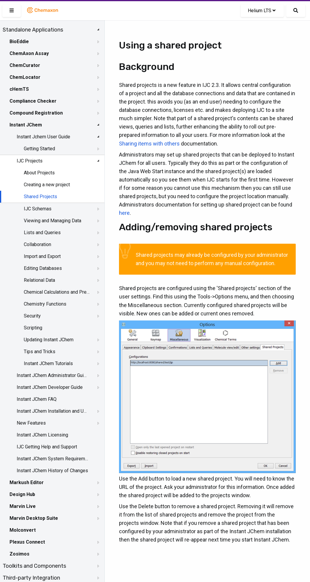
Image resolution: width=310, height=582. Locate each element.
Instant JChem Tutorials (48, 363)
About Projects (39, 173)
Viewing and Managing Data (52, 220)
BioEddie (19, 41)
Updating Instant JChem (48, 339)
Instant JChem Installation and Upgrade (53, 411)
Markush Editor (27, 482)
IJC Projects (30, 161)
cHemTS (19, 89)
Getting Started (39, 148)
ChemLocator (25, 77)
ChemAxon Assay (29, 53)
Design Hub (22, 494)
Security (32, 316)
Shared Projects (40, 196)
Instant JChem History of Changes (52, 470)
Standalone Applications (33, 29)
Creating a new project (47, 184)
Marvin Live (23, 506)
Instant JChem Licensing (42, 435)
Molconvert (23, 530)
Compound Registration (36, 113)
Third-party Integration (31, 578)
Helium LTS (261, 10)
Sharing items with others (149, 143)
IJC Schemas (37, 209)
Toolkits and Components (34, 566)
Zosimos (19, 554)
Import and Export (42, 256)
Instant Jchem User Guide (43, 137)
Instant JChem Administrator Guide (53, 375)
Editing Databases (43, 268)
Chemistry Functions (45, 304)
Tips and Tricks (39, 351)
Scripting (33, 328)
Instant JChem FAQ (37, 399)
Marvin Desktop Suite (34, 518)
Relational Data (39, 280)
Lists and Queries (42, 232)
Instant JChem (26, 125)
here (124, 213)
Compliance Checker (33, 101)
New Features (31, 423)
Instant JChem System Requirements (53, 458)
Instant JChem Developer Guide (50, 387)
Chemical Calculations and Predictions (57, 292)
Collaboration (37, 244)
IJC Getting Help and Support (47, 447)
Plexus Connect (27, 542)
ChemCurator (25, 65)
